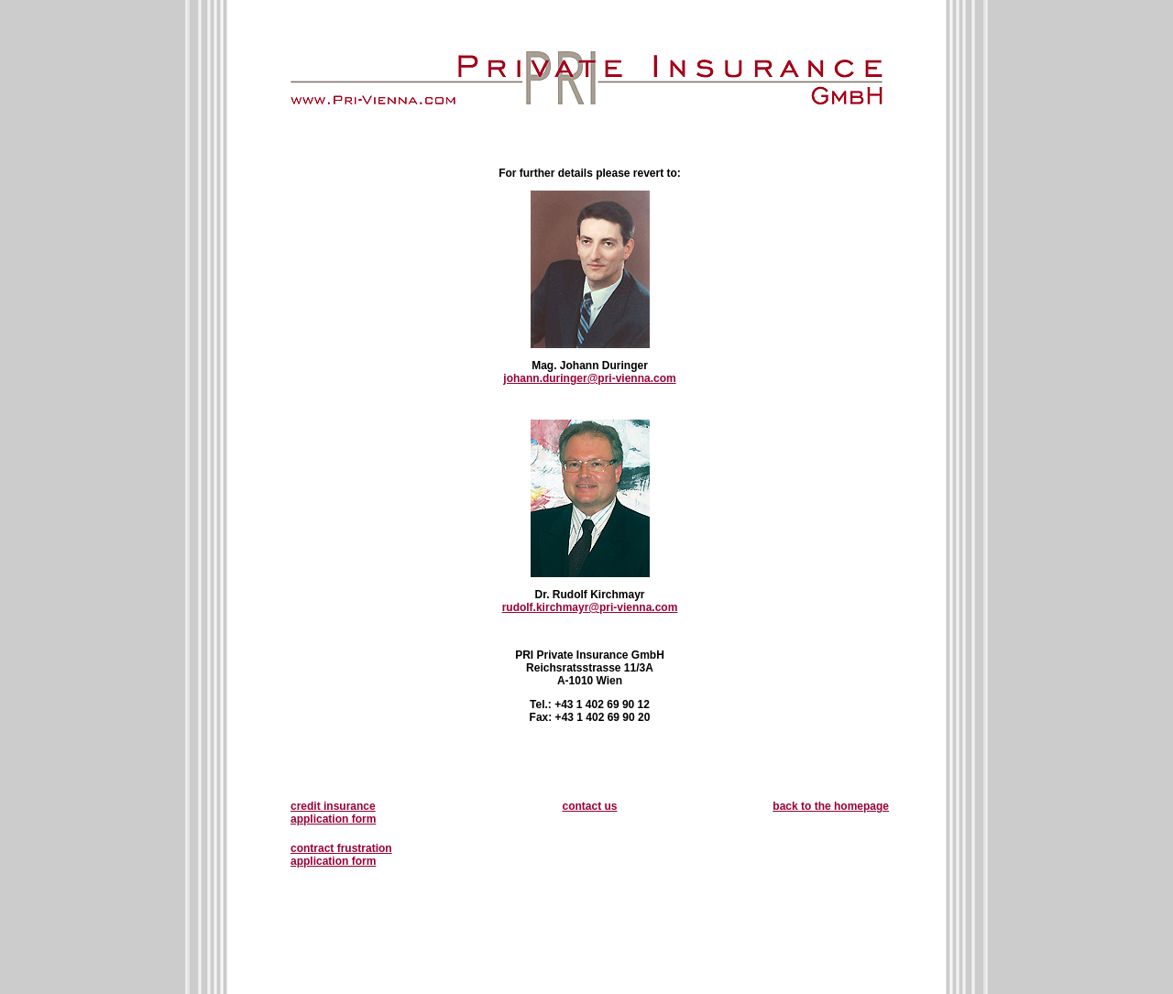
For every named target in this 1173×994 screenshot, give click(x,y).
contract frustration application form (341, 855)
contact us (589, 806)
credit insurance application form (333, 812)
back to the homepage (831, 806)
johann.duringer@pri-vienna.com (589, 378)
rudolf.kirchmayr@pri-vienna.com (590, 607)
